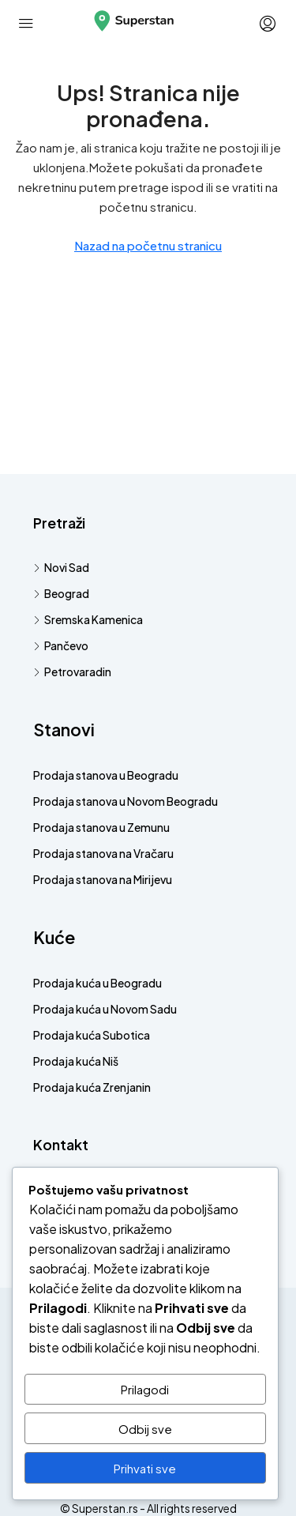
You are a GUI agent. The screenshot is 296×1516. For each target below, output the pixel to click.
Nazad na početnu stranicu (148, 245)
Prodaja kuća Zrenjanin (92, 1087)
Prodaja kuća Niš (75, 1061)
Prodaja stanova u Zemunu (101, 827)
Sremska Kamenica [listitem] (88, 619)
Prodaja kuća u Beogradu (97, 983)
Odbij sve (145, 1428)
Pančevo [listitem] (60, 645)
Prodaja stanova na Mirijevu (102, 879)
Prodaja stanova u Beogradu (105, 775)
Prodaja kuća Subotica (91, 1035)
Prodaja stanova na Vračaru (103, 853)
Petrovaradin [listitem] (72, 671)
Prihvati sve (145, 1468)
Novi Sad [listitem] (61, 567)
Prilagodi (145, 1389)
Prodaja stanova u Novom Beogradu (125, 801)
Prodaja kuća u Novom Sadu (105, 1009)
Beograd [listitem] (61, 593)
